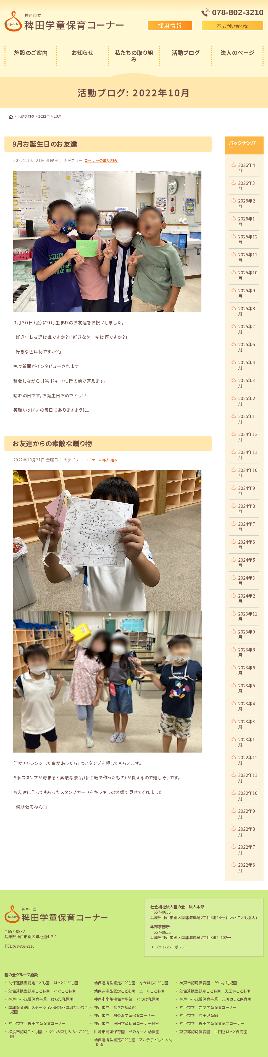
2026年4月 (246, 167)
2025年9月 (246, 292)
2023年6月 (246, 669)
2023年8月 (246, 652)
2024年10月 (248, 472)
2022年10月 (248, 795)
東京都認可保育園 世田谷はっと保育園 (213, 1031)
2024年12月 (248, 436)
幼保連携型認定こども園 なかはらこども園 (131, 982)
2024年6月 (246, 544)
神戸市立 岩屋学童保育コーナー (208, 1007)
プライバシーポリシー (173, 946)
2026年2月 (246, 203)
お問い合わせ (232, 26)
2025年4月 (246, 364)
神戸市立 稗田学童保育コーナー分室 (126, 1023)
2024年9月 (246, 490)
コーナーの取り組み (102, 159)
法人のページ (237, 53)
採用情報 (170, 26)
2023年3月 (246, 723)
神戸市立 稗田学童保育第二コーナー (212, 1023)
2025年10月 (248, 274)
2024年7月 (246, 526)
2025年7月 (246, 328)
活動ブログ (185, 53)
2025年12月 (248, 238)
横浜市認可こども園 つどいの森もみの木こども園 (49, 1034)
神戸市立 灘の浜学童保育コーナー (124, 1015)
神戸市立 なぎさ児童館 (115, 1007)
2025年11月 (248, 256)
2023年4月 (246, 705)
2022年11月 (248, 777)
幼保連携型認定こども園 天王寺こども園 (215, 991)
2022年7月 (246, 849)
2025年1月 (246, 418)
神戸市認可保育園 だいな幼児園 (208, 982)
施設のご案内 (31, 53)
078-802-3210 (25, 945)
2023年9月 (246, 634)
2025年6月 (246, 346)
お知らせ (82, 53)
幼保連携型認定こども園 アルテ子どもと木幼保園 (133, 1042)
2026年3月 (246, 185)
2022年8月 (246, 831)
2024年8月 (246, 508)
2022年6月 (246, 867)
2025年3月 (246, 382)
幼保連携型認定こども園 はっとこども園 (43, 982)
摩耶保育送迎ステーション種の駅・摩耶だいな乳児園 (48, 1009)
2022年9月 (246, 813)
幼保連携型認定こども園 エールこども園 (129, 991)
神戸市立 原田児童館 (198, 1015)
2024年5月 (246, 562)
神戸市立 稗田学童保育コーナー (37, 1023)
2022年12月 (248, 759)
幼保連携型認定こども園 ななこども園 (42, 991)
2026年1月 (246, 221)
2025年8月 (246, 310)
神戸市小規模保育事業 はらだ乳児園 (40, 999)
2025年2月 (246, 400)
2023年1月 (246, 741)
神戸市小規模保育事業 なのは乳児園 (126, 999)
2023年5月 (246, 687)
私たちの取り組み (134, 56)
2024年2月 (246, 598)
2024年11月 (248, 454)
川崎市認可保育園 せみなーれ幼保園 (126, 1031)
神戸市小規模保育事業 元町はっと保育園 (215, 999)
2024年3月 (246, 580)
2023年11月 (248, 616)
